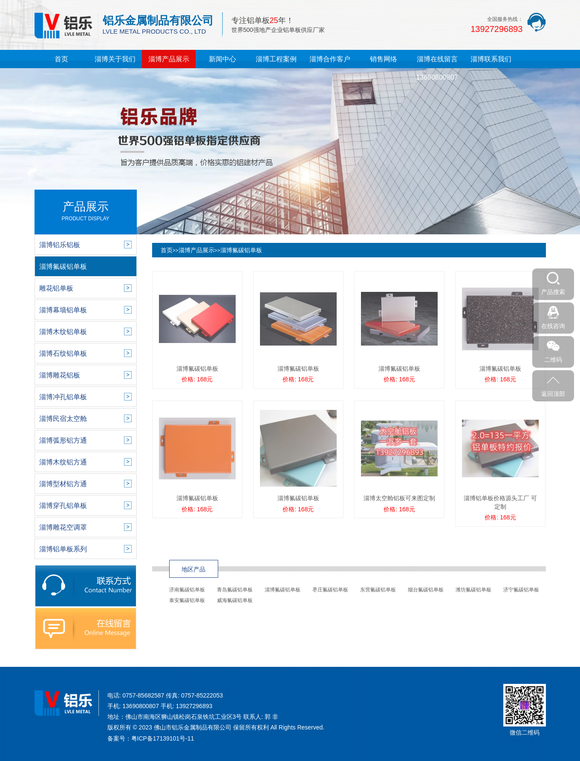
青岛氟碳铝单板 (235, 590)
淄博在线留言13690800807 (437, 68)
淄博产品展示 (168, 59)
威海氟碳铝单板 (235, 600)
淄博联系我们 (490, 59)
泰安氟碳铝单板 (187, 600)
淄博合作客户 (329, 59)
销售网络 (383, 59)
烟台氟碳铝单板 (426, 590)
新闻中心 (222, 59)
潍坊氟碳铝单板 (473, 590)
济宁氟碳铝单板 (521, 590)
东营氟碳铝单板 (378, 590)
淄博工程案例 (276, 59)
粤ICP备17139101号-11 (162, 738)
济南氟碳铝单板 (187, 590)
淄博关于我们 (115, 59)
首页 (61, 59)
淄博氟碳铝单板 (241, 250)
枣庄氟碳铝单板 (330, 590)
